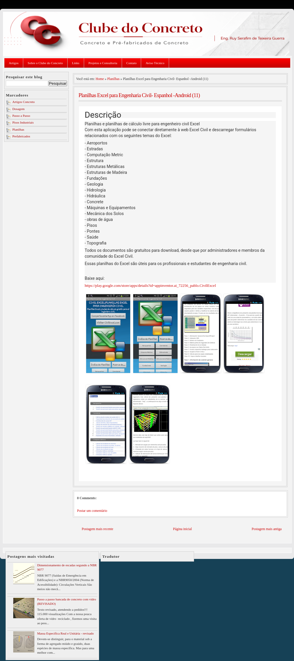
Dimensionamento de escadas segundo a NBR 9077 (67, 567)
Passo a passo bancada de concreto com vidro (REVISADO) (66, 601)
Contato (131, 63)
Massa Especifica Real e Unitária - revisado (65, 633)
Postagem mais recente (97, 529)
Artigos (14, 63)
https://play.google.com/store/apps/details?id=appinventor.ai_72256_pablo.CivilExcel (150, 285)
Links (75, 63)
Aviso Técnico (155, 63)
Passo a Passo (21, 115)
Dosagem (18, 109)
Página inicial (182, 529)
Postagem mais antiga (267, 529)
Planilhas (18, 129)
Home (100, 79)
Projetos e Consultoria (102, 63)
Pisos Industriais (23, 122)
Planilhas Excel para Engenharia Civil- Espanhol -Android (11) (139, 95)
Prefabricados (21, 136)
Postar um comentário (92, 511)
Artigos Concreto (23, 102)
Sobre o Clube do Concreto (45, 63)
